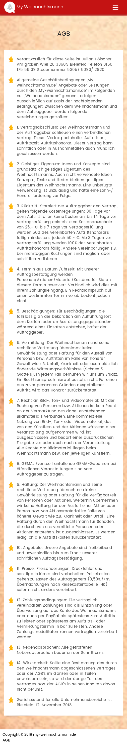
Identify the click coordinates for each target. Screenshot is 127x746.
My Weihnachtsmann (33, 7)
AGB (6, 740)
